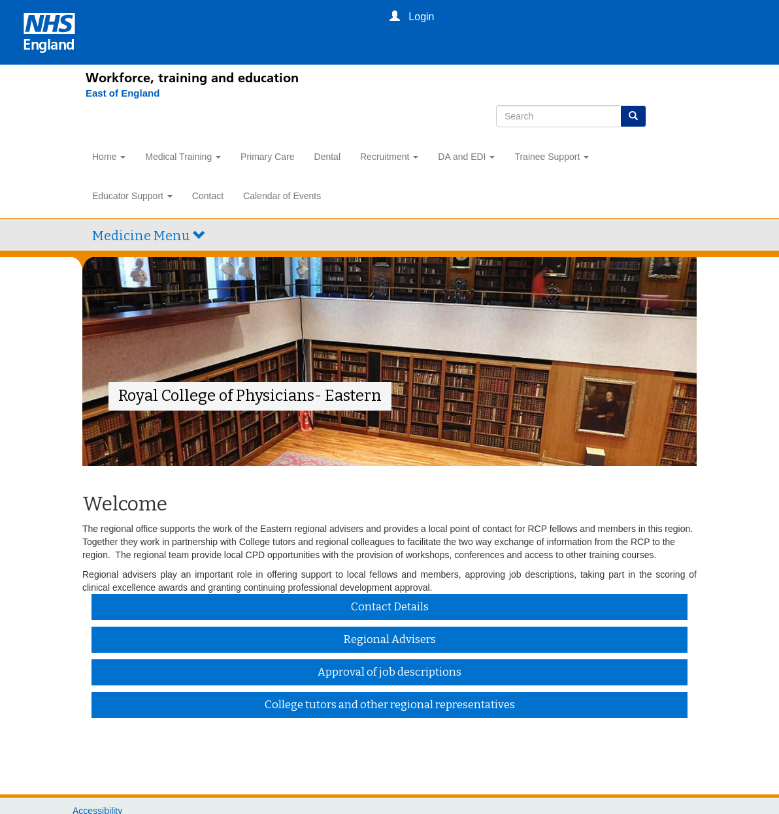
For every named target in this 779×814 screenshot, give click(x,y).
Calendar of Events (282, 196)
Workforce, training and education (192, 78)
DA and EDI (466, 156)
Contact (208, 196)
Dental (327, 156)
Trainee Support (551, 156)
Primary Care (267, 156)
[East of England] (116, 93)
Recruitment (389, 156)
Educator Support (132, 196)
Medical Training (183, 156)
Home (108, 156)
